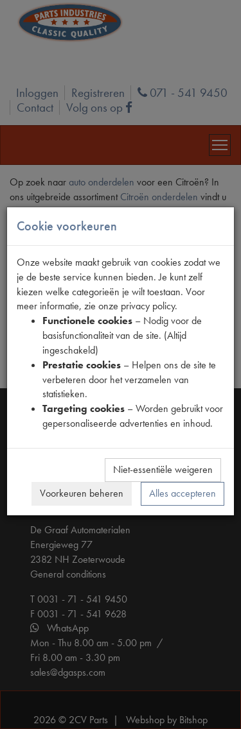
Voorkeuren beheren (81, 493)
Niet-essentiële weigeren (163, 469)
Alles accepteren (182, 493)
